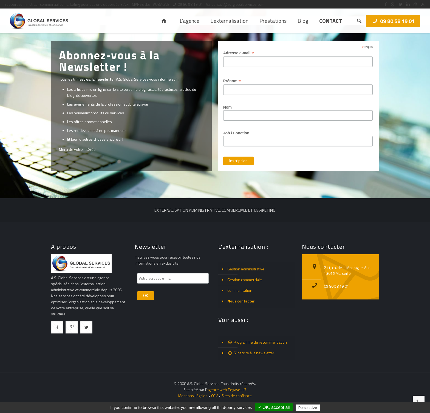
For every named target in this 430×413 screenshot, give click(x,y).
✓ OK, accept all (274, 407)
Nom (232, 107)
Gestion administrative (245, 269)
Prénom (236, 81)
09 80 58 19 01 (190, 4)
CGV (214, 395)
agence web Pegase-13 (226, 389)
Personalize (307, 408)
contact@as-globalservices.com (238, 4)
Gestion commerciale (244, 279)
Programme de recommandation (257, 342)
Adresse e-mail (243, 53)
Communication (239, 290)
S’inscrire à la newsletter (250, 353)
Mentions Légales (192, 395)
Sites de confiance (237, 395)
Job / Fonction (241, 133)
